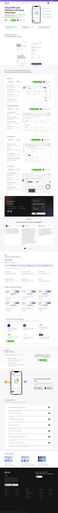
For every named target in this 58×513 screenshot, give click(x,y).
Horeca (27, 495)
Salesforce (41, 491)
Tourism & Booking (28, 497)
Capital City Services (45, 27)
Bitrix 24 (41, 497)
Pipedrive (41, 492)
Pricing (16, 496)
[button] (41, 0)
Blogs (49, 491)
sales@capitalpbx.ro (7, 492)
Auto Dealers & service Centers (30, 492)
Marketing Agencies (28, 496)
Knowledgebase (51, 494)
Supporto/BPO (28, 491)
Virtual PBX (16, 491)
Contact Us (50, 497)
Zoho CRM (41, 495)
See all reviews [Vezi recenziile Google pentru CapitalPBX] (14, 22)
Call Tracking (17, 495)
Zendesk (41, 496)
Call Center (16, 492)
